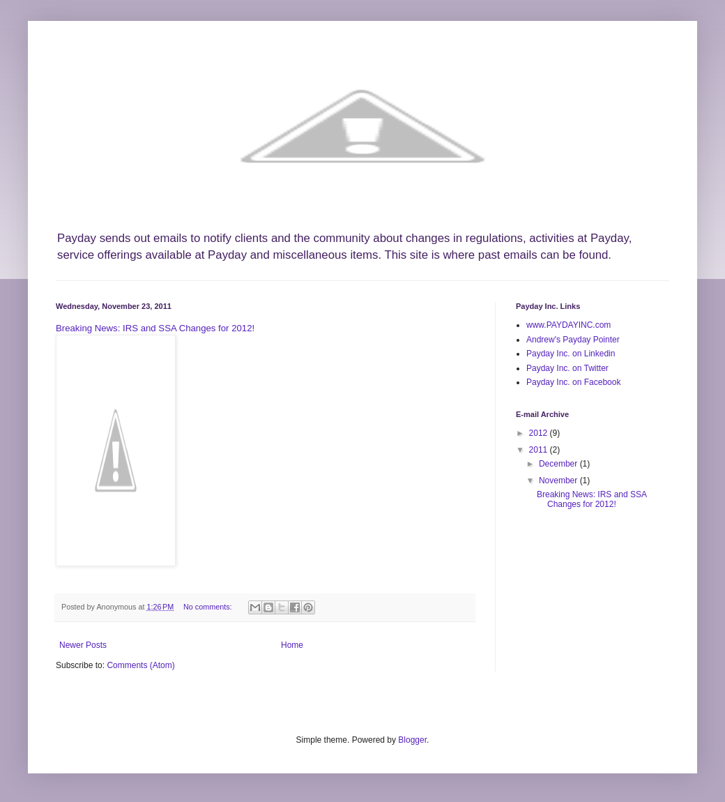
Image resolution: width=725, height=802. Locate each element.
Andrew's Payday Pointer (573, 340)
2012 (539, 433)
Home (292, 645)
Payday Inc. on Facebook (573, 382)
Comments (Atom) (140, 665)
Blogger (412, 740)
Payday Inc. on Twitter (567, 368)
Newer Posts (83, 645)
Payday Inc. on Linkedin (570, 353)
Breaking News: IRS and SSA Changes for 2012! (155, 328)
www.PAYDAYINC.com (568, 325)
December (559, 464)
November (559, 480)
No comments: (208, 607)
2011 (539, 450)
